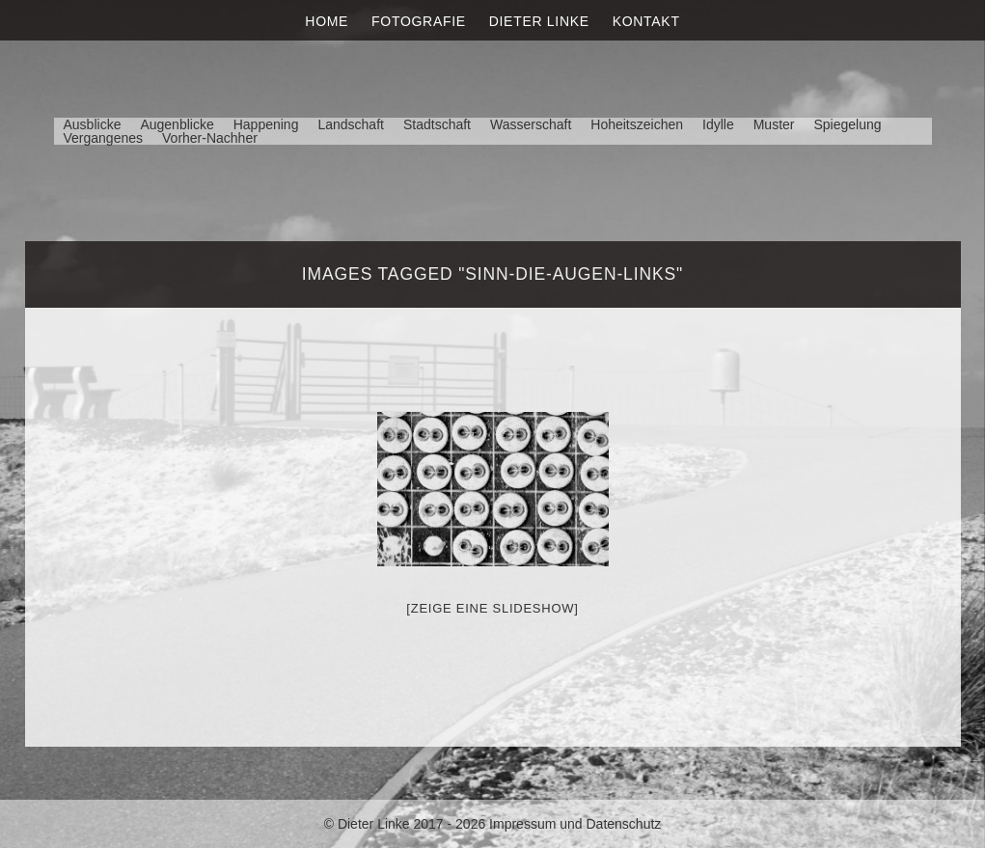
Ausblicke (93, 124)
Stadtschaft (437, 124)
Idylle (718, 124)
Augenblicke (176, 124)
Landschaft (350, 124)
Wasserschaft (530, 124)
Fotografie (418, 21)
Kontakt (646, 21)
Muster (774, 124)
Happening (266, 124)
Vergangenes (104, 138)
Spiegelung (847, 124)
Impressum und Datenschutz (575, 824)
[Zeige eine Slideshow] (492, 608)
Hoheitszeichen (636, 124)
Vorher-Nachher (210, 138)
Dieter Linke (539, 21)
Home (326, 21)
